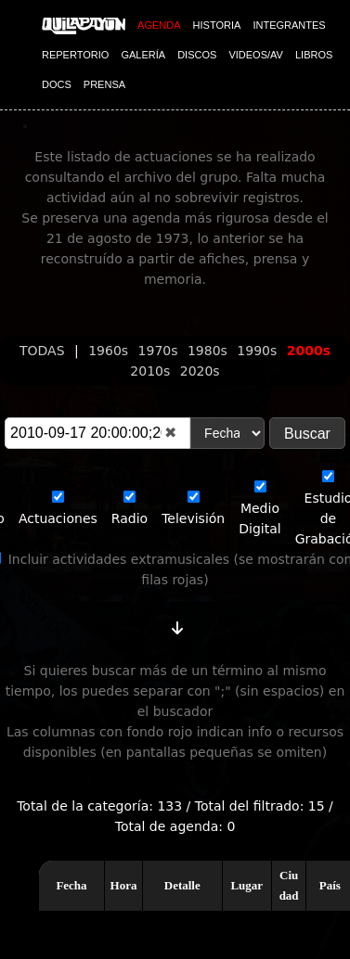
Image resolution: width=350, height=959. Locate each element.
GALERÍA (143, 54)
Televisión (193, 508)
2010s (152, 371)
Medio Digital (259, 508)
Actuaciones (58, 508)
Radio (129, 508)
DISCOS (196, 54)
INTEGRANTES (289, 25)
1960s (110, 350)
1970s (160, 350)
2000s (309, 350)
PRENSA (104, 84)
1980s (209, 350)
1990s (258, 350)
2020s (200, 371)
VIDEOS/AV (255, 54)
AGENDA (158, 25)
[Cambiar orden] (177, 624)
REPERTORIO (75, 54)
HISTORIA (217, 25)
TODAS (44, 350)
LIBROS (313, 54)
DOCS (56, 84)
